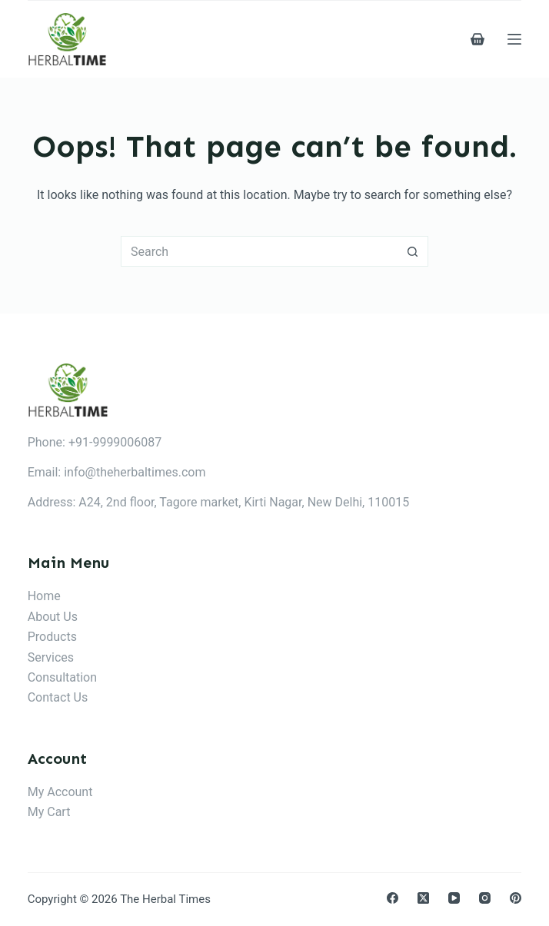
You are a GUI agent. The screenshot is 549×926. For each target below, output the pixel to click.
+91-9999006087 (114, 442)
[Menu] (514, 39)
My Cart (49, 812)
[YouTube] (454, 898)
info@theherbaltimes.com (134, 472)
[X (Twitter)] (423, 898)
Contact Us (58, 697)
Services (51, 657)
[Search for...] (259, 251)
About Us (53, 616)
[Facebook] (392, 898)
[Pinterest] (515, 898)
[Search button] (413, 251)
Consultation (62, 677)
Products (52, 636)
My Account (60, 792)
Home (44, 596)
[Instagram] (485, 898)
